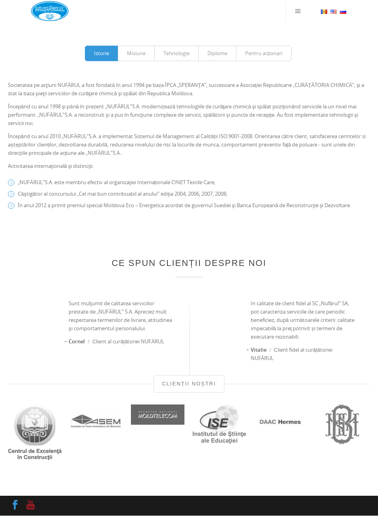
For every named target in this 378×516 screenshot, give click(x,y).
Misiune (136, 53)
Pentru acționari (264, 53)
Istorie (101, 53)
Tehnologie (176, 53)
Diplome (217, 53)
